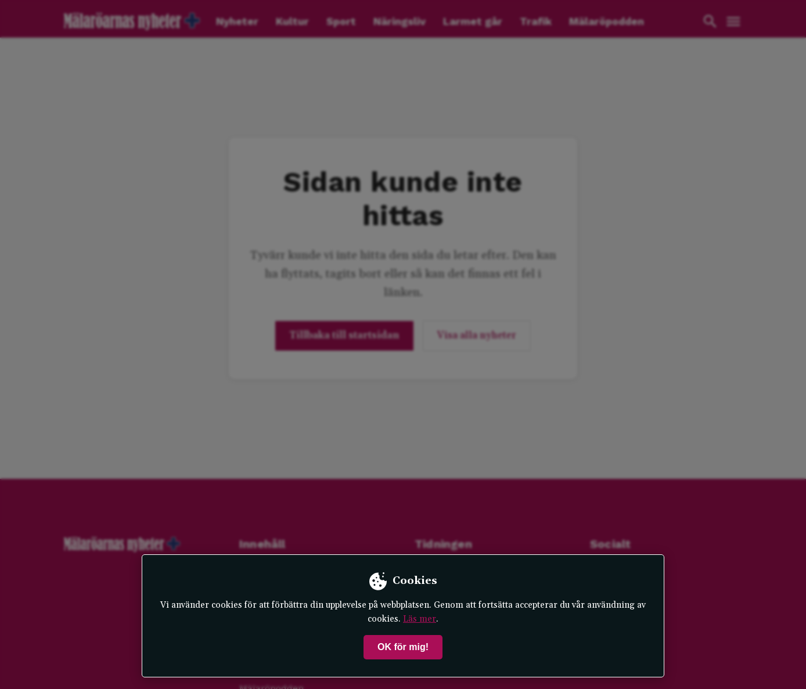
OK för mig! (403, 647)
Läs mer (419, 619)
